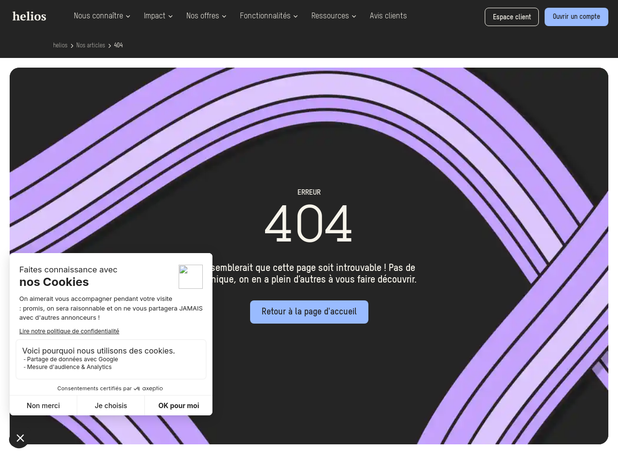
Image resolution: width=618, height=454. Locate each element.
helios (60, 46)
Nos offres (206, 16)
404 (118, 46)
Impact (158, 16)
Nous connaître (102, 16)
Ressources (333, 16)
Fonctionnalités (269, 16)
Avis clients (388, 16)
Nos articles (90, 46)
